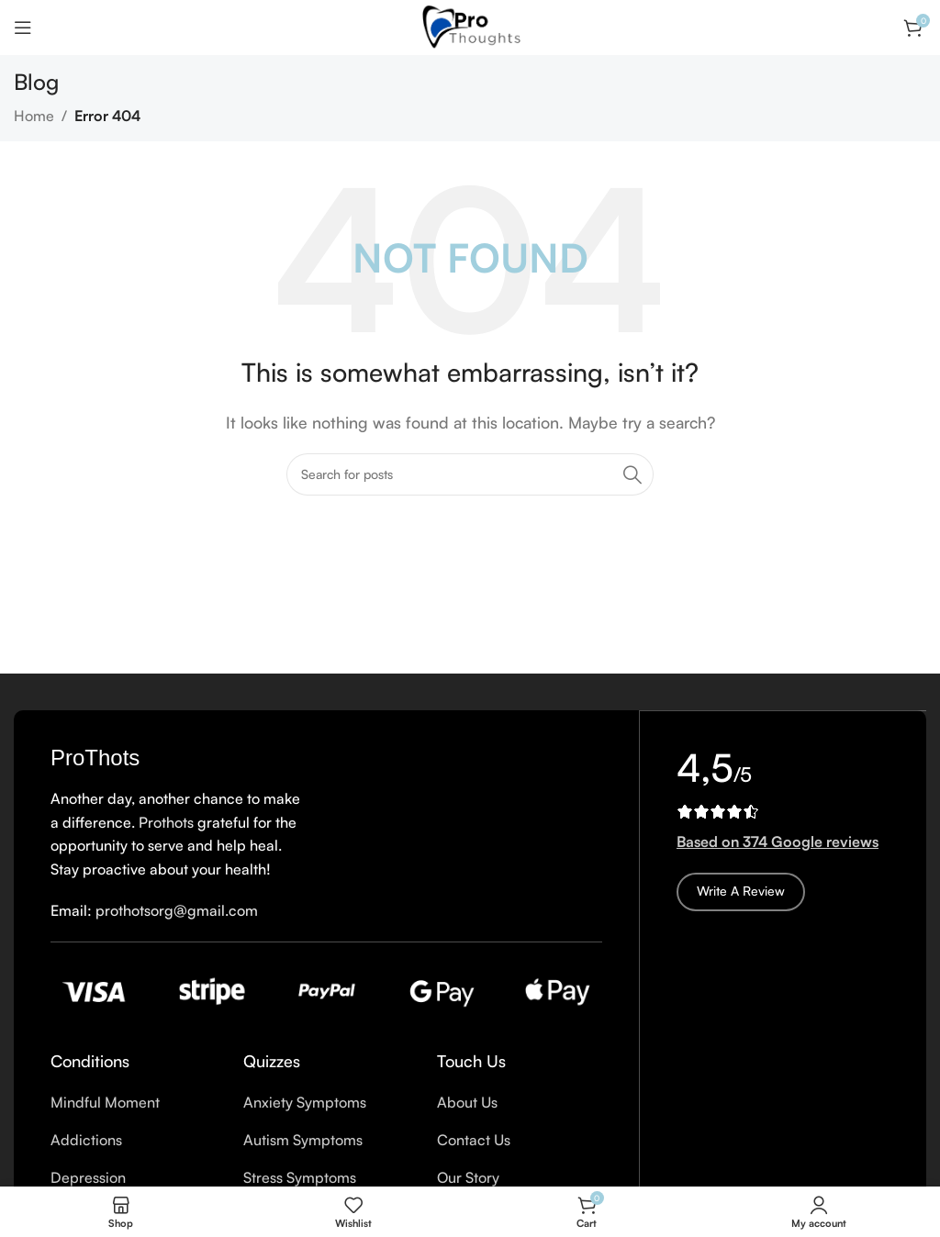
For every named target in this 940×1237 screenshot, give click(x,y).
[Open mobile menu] (23, 27)
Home (34, 115)
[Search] (470, 474)
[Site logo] (470, 26)
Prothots (166, 822)
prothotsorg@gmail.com (176, 910)
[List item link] (133, 1103)
